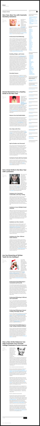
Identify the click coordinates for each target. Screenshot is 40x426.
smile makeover (31, 72)
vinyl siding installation (31, 73)
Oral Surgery (30, 67)
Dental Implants (31, 58)
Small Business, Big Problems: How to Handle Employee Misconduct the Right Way (33, 18)
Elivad (3, 5)
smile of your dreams (14, 110)
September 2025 (31, 31)
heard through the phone (12, 399)
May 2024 (30, 35)
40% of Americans (20, 122)
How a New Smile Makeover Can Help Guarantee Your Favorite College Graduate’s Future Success (14, 343)
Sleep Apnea (30, 71)
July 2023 (30, 39)
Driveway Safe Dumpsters (34, 85)
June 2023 (30, 40)
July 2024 (30, 34)
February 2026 (30, 29)
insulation (30, 64)
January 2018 (30, 47)
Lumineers (12, 190)
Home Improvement (31, 62)
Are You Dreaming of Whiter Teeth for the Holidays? (12, 256)
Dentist (3, 262)
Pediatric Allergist (31, 92)
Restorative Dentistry (31, 69)
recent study (20, 106)
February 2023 (30, 42)
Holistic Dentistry (31, 61)
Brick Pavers (30, 106)
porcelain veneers (21, 76)
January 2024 (30, 36)
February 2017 (30, 50)
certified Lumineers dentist (21, 248)
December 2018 (31, 44)
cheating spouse (31, 57)
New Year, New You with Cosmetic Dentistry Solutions (14, 16)
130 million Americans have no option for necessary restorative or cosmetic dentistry (18, 371)
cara (2, 19)
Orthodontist (30, 123)
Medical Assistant (31, 66)
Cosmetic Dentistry (4, 21)
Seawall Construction (31, 137)
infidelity (30, 63)
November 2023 (31, 37)
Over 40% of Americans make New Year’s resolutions (24, 103)
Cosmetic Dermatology (31, 138)
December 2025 (31, 30)
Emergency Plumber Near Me (32, 130)
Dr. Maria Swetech (31, 113)
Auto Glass (30, 120)
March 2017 (30, 49)
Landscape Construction (31, 99)
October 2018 (30, 45)
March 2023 (30, 41)
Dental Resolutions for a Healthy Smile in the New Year (14, 92)
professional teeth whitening (19, 277)
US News (18, 186)
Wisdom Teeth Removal (31, 74)
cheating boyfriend (31, 56)
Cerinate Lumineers (21, 402)
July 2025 (30, 32)
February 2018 (30, 46)
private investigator (31, 68)
